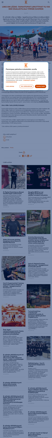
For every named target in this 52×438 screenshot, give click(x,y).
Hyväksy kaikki (40, 86)
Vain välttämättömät (26, 86)
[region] (26, 76)
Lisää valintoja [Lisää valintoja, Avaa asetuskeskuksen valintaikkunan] (10, 86)
